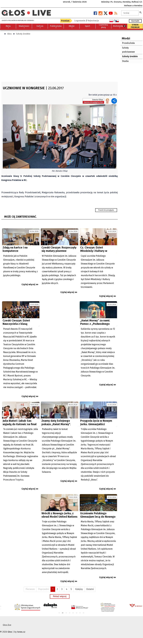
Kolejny (79, 589)
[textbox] (130, 13)
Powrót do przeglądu (106, 210)
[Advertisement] (59, 59)
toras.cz (21, 631)
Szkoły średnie (23, 34)
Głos (9, 34)
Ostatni (90, 589)
